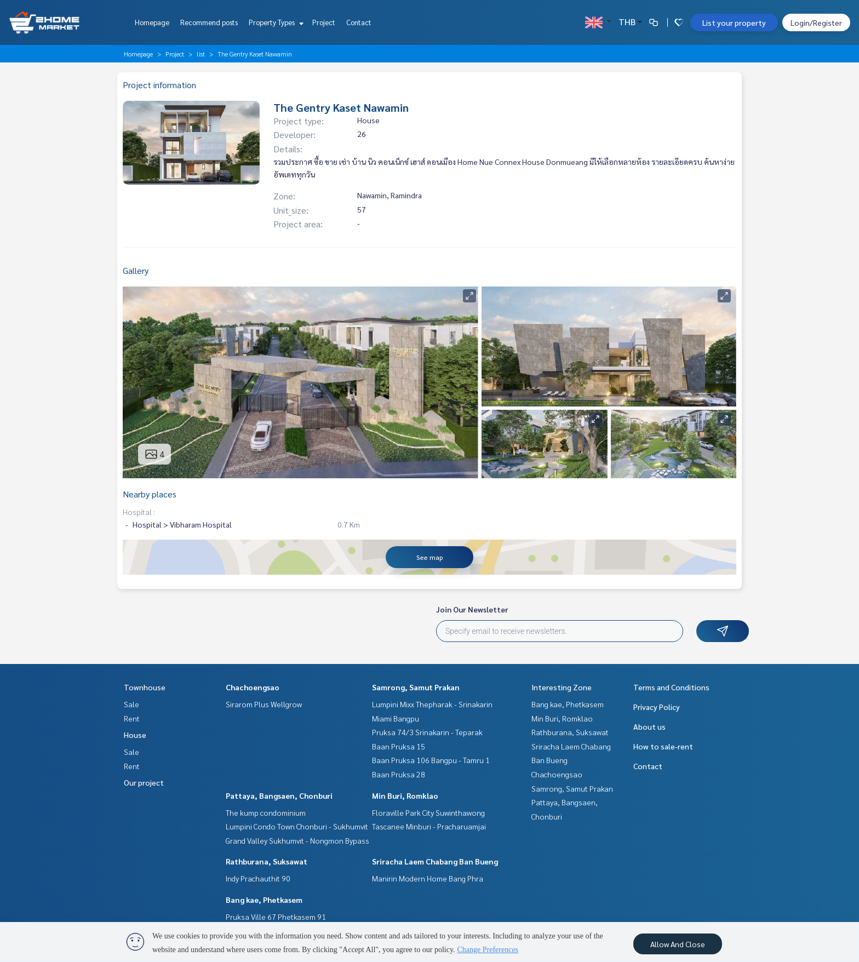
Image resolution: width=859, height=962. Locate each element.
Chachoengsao (252, 687)
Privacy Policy (656, 707)
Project (323, 22)
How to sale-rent (663, 746)
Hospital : (139, 512)
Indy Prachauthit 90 (258, 878)
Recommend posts (209, 22)
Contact (358, 22)
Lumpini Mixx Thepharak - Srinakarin (432, 704)
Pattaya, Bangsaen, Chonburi (279, 795)
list (201, 53)
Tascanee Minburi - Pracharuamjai (429, 826)
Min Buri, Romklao (405, 795)
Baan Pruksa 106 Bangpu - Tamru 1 (431, 760)
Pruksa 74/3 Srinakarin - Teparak (427, 732)
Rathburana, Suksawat (266, 861)
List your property (734, 22)
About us (649, 726)
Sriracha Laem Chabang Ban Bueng (435, 861)
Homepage (152, 22)
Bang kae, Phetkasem (264, 899)
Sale (131, 704)
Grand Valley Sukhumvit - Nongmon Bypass (297, 840)
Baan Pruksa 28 (398, 774)
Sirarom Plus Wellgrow (264, 704)
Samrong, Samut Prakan (416, 687)
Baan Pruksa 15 (398, 746)
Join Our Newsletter (472, 609)
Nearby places (149, 494)
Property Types (275, 22)
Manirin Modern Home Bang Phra (427, 878)
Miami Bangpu (395, 718)
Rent (132, 718)
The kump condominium (266, 812)
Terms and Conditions (671, 687)
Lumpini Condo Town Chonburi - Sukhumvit (297, 826)
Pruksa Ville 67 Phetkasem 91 (276, 916)
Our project (144, 782)
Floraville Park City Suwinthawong (428, 812)
